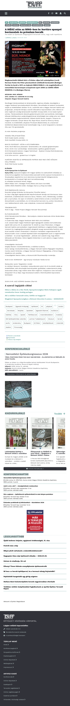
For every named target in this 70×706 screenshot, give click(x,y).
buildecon (54, 310)
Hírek (6, 644)
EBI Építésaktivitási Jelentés (16, 319)
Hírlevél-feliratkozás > (35, 469)
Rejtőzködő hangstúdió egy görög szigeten (20, 576)
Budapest (9, 306)
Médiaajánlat (9, 663)
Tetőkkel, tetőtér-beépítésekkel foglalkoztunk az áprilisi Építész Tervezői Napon (33, 588)
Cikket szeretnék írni (12, 629)
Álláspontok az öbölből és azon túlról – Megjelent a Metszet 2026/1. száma (41, 453)
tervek (59, 319)
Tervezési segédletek (12, 688)
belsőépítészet (48, 323)
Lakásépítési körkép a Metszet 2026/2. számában (16, 452)
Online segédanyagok (12, 692)
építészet (34, 306)
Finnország (18, 327)
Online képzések (10, 660)
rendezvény (17, 323)
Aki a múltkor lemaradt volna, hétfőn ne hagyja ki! (25, 296)
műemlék (60, 323)
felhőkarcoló (32, 315)
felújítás (20, 310)
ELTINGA (37, 323)
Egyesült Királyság (22, 306)
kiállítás (8, 315)
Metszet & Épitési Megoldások (14, 601)
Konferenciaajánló (11, 648)
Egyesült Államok (42, 310)
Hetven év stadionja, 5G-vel (15, 561)
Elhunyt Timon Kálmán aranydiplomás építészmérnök (25, 566)
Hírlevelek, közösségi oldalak (14, 699)
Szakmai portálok (10, 696)
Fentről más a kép (11, 546)
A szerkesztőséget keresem (14, 635)
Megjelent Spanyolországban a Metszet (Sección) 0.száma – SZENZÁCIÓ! (34, 299)
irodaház (59, 315)
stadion (8, 327)
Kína (16, 315)
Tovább (58, 413)
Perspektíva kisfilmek (12, 652)
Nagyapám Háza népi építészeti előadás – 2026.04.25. (25, 556)
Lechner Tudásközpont (37, 319)
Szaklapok (8, 684)
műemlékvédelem (46, 315)
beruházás (11, 310)
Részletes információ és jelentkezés (21, 374)
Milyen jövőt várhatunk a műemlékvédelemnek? (23, 551)
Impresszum (9, 667)
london (60, 306)
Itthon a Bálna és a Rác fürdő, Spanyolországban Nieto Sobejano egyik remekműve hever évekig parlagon (33, 291)
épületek (30, 310)
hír (42, 306)
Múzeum (51, 319)
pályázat (49, 306)
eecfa (8, 323)
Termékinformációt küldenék (15, 632)
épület (23, 315)
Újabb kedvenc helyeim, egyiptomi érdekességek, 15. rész (27, 540)
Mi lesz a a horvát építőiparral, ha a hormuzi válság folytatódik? (29, 571)
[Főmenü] (6, 13)
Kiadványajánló (9, 656)
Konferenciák (9, 677)
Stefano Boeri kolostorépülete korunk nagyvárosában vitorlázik (29, 582)
